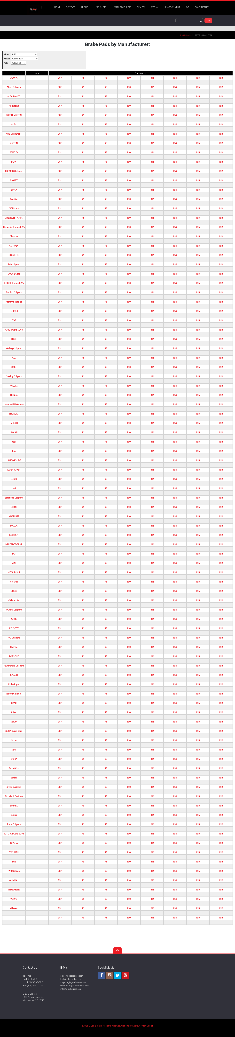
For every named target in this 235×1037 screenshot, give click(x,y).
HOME (57, 7)
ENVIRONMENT (172, 7)
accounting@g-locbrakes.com (74, 985)
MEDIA (154, 7)
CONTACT (70, 7)
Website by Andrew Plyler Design (137, 1025)
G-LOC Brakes (185, 35)
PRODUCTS (100, 7)
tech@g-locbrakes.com (71, 979)
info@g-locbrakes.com (70, 988)
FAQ (187, 7)
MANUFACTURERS (122, 7)
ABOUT (84, 7)
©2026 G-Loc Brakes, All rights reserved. (101, 1025)
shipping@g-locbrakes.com (73, 982)
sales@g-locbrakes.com (71, 975)
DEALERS (141, 7)
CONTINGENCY (202, 7)
